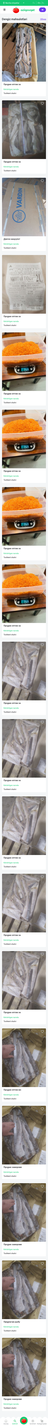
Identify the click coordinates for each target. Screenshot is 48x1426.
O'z (39, 3)
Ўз (34, 3)
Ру (43, 3)
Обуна (43, 19)
